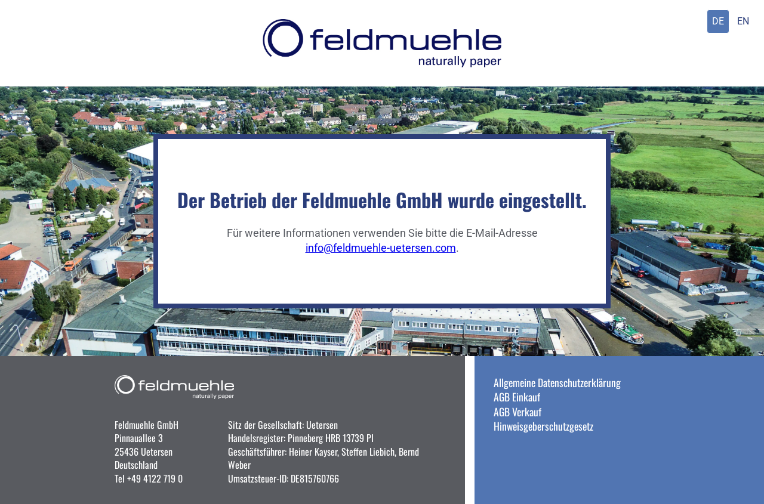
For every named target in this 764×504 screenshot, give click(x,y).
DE (718, 21)
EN (743, 21)
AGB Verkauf (517, 411)
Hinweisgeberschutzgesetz (543, 426)
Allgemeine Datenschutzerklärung (557, 382)
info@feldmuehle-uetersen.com (381, 248)
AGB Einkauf (517, 396)
